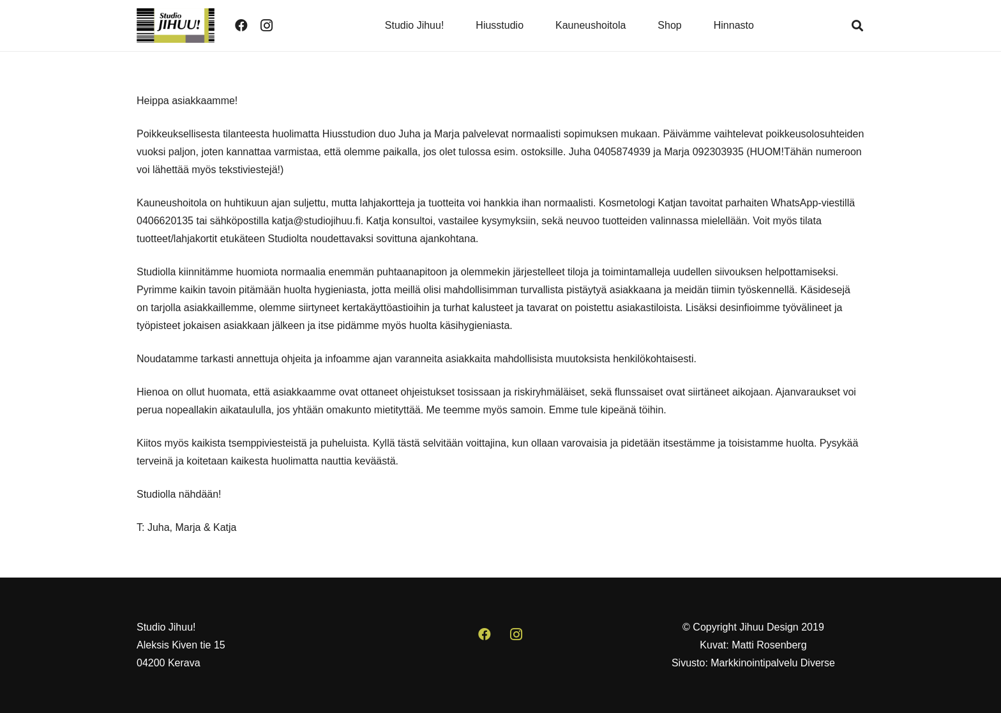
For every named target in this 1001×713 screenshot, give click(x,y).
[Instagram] (267, 25)
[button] (857, 26)
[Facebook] (241, 25)
